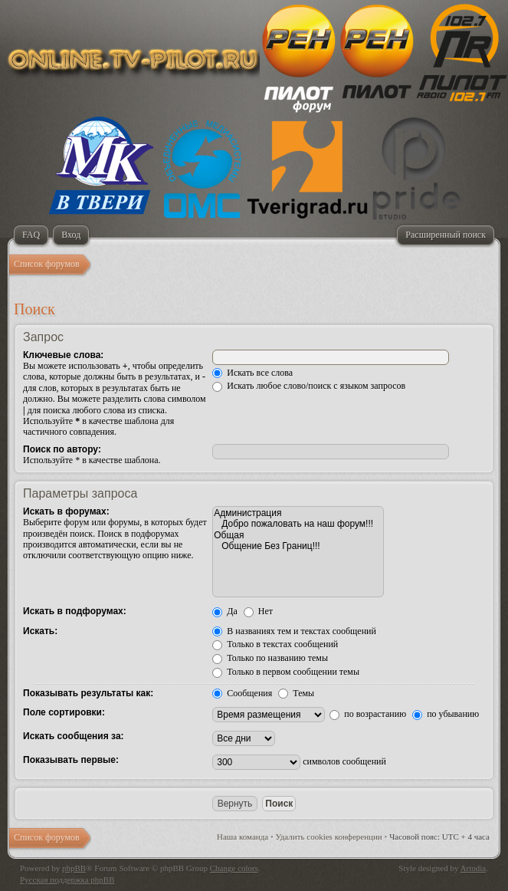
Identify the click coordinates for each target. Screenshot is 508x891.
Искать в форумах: (66, 511)
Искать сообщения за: (73, 736)
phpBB (74, 868)
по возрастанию (367, 714)
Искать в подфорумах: (74, 611)
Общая (298, 535)
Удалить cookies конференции (329, 836)
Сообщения (242, 693)
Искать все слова (252, 372)
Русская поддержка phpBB (67, 879)
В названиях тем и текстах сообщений (294, 631)
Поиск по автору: (62, 449)
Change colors (234, 868)
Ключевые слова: (63, 355)
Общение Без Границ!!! (298, 546)
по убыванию (445, 714)
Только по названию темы (270, 658)
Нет (258, 611)
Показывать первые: (71, 760)
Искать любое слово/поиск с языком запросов (308, 385)
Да (225, 611)
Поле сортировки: (64, 712)
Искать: (40, 631)
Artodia (473, 868)
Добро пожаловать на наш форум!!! (298, 523)
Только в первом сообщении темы (285, 671)
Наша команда (242, 836)
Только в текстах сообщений (275, 644)
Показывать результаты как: (88, 693)
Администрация (298, 513)
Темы (296, 693)
